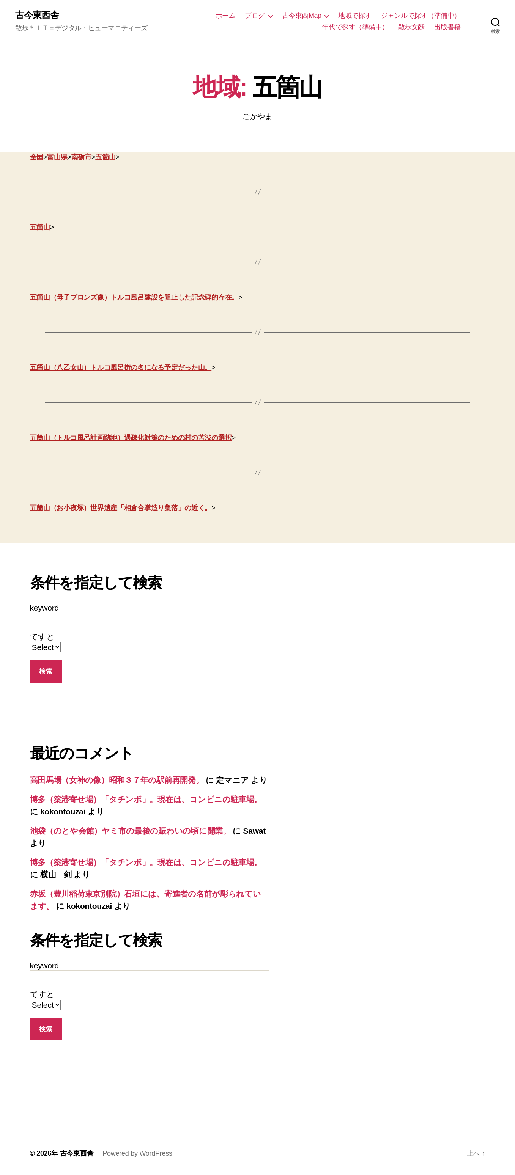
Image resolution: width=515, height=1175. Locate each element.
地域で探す (355, 15)
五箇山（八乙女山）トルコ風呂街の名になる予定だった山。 (121, 367)
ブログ (255, 15)
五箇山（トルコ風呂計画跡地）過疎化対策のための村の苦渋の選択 (131, 437)
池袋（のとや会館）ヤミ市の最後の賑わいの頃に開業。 (130, 830)
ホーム (226, 15)
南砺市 (81, 157)
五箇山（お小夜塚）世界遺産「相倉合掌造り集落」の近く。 (121, 508)
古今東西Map (301, 15)
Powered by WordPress (137, 1153)
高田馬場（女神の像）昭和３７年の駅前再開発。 (117, 780)
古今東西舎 (37, 15)
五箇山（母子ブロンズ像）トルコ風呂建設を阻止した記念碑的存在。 (134, 297)
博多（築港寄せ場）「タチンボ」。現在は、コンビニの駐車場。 (146, 799)
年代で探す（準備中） (355, 27)
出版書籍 (447, 27)
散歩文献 (411, 27)
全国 (36, 157)
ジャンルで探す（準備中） (421, 15)
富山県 (57, 157)
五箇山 (105, 157)
